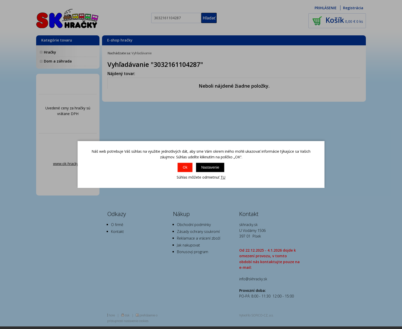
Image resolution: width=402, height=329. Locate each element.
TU (222, 177)
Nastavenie (210, 167)
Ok (185, 167)
